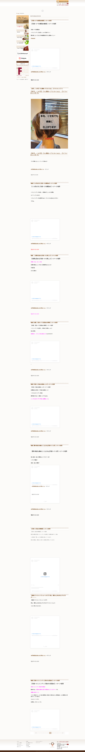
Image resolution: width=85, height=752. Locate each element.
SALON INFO (64, 7)
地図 (68, 3)
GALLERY (46, 7)
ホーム (18, 741)
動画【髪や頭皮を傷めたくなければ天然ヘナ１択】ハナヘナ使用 (46, 445)
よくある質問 (28, 746)
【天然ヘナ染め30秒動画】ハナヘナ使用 (40, 528)
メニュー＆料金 (19, 742)
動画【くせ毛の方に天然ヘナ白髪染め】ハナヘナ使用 (44, 183)
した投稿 (45, 501)
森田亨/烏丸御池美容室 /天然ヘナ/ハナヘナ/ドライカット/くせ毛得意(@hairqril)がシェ (46, 635)
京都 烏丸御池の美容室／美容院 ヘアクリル (20, 2)
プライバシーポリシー (39, 741)
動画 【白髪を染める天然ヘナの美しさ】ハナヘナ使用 (44, 255)
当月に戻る (27, 75)
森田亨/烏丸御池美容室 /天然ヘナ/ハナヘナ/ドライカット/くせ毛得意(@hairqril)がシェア (47, 484)
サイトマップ (38, 742)
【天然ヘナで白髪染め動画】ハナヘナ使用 (41, 20)
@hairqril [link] (33, 38)
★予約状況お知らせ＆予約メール (38, 71)
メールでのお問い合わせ (62, 1)
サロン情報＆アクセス (29, 742)
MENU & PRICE (29, 7)
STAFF (55, 7)
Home (18, 13)
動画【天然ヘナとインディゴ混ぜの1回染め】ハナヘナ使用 (45, 680)
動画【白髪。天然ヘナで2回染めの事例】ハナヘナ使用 (44, 322)
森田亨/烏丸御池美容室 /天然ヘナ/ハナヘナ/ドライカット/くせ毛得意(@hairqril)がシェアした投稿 (48, 238)
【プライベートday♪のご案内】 (21, 77)
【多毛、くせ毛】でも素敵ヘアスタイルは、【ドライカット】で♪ (47, 88)
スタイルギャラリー (20, 745)
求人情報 (27, 745)
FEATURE (38, 7)
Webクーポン (19, 746)
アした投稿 (45, 646)
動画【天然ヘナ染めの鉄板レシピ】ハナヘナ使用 (43, 384)
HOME (20, 7)
